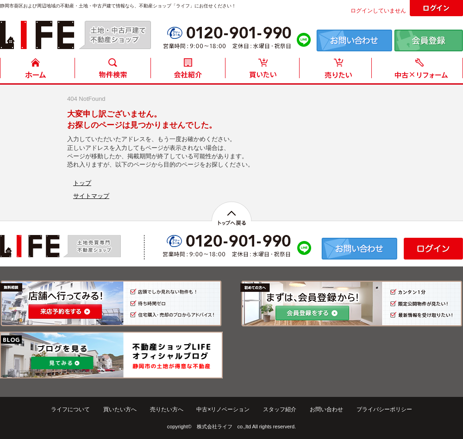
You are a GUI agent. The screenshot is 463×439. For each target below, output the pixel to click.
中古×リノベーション (223, 409)
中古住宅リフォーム (419, 70)
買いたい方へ (120, 409)
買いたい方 (262, 70)
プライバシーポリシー (384, 409)
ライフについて (70, 409)
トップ (82, 182)
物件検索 (112, 70)
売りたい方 (337, 70)
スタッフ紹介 (279, 409)
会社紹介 (187, 70)
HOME (37, 70)
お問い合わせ (326, 409)
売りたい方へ (166, 409)
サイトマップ (91, 195)
